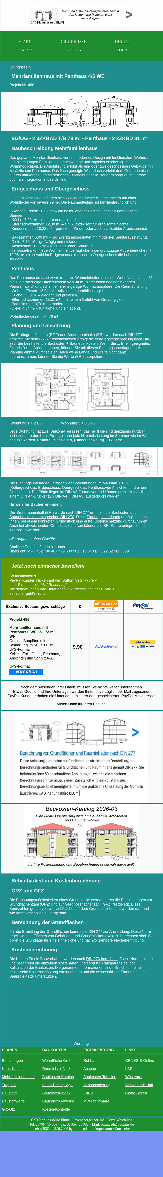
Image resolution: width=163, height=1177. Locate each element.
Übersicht (17, 551)
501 (76, 551)
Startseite (122, 1129)
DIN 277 (25, 50)
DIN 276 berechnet (102, 959)
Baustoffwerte (13, 1101)
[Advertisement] (81, 1012)
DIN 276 (122, 42)
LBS (128, 1069)
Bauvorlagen (12, 1061)
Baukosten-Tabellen (99, 1077)
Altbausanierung (96, 1085)
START (25, 42)
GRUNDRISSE (73, 42)
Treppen (9, 1085)
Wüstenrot (133, 1077)
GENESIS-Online (139, 1061)
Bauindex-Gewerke (58, 1101)
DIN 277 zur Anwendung (108, 931)
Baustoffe (10, 1093)
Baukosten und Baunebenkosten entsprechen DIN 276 (73, 514)
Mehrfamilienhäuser (18, 1077)
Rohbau (90, 1061)
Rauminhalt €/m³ (56, 1069)
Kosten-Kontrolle (56, 1109)
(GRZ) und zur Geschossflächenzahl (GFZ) (76, 904)
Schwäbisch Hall (139, 1085)
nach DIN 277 (130, 335)
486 (47, 551)
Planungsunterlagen (103, 517)
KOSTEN (73, 50)
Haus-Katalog (13, 1069)
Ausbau (89, 1069)
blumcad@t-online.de (117, 1124)
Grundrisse (18, 67)
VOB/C (122, 50)
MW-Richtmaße (96, 1101)
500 (69, 551)
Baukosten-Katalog (58, 1077)
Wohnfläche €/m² (56, 1061)
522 (105, 551)
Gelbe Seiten (136, 1093)
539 (126, 551)
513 (83, 551)
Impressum (103, 1129)
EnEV (88, 1093)
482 (39, 551)
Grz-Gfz (8, 1109)
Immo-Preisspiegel (57, 1085)
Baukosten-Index (56, 1093)
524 (112, 551)
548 (91, 551)
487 (54, 551)
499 (61, 551)
